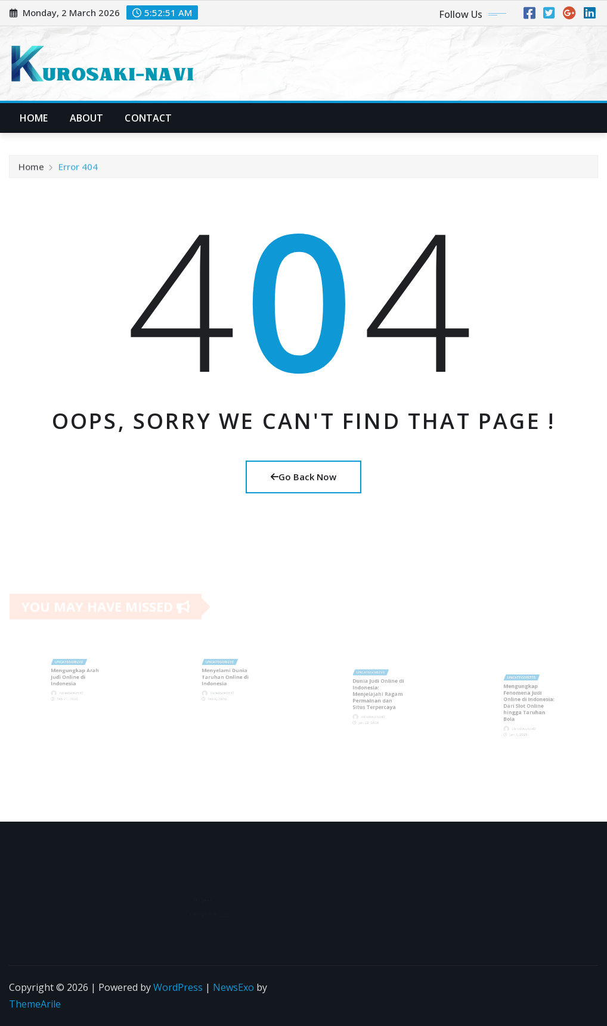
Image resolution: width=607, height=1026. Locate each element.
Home (34, 118)
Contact (148, 118)
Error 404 (78, 169)
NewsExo (233, 987)
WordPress (178, 987)
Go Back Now (303, 477)
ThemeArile (35, 1004)
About (87, 118)
